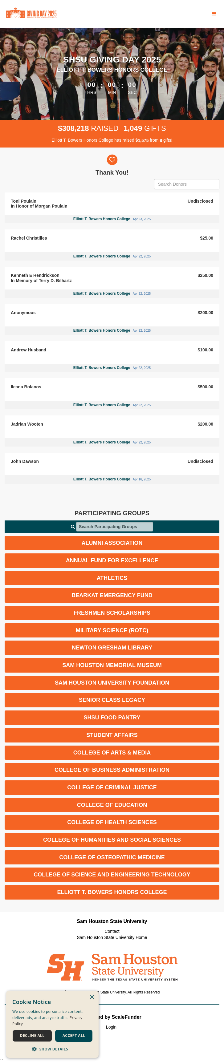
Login (111, 1027)
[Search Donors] (186, 184)
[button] (52, 1049)
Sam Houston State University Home (112, 937)
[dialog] (52, 1024)
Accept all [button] (74, 1035)
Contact (111, 931)
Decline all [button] (32, 1035)
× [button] (91, 997)
